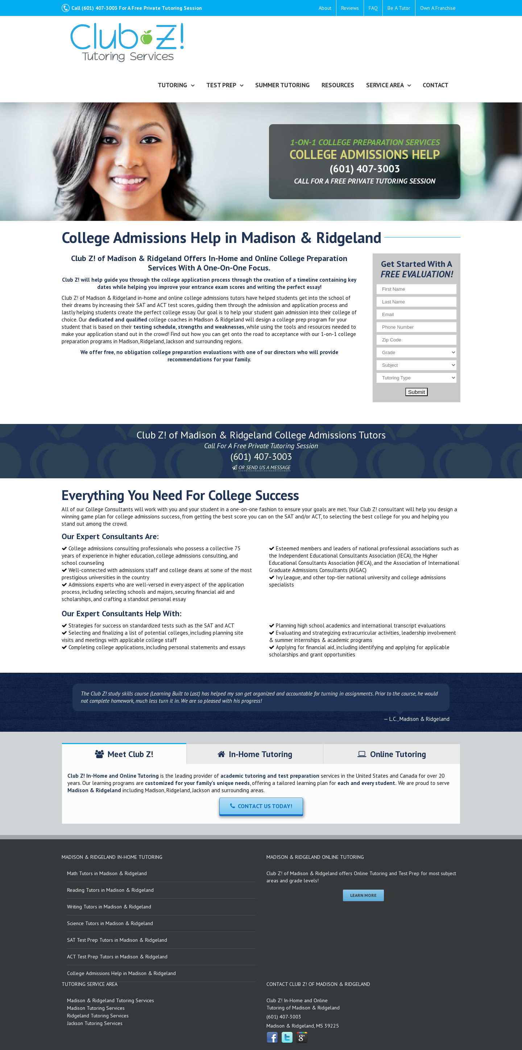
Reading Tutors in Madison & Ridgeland (110, 890)
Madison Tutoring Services (96, 1008)
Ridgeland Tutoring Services (98, 1016)
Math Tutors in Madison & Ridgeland (107, 873)
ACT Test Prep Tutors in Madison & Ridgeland (117, 957)
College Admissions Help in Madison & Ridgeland (121, 973)
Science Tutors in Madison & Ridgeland (110, 923)
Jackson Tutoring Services (95, 1023)
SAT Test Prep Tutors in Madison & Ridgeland (117, 940)
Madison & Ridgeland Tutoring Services (110, 1001)
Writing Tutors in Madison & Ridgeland (109, 907)
